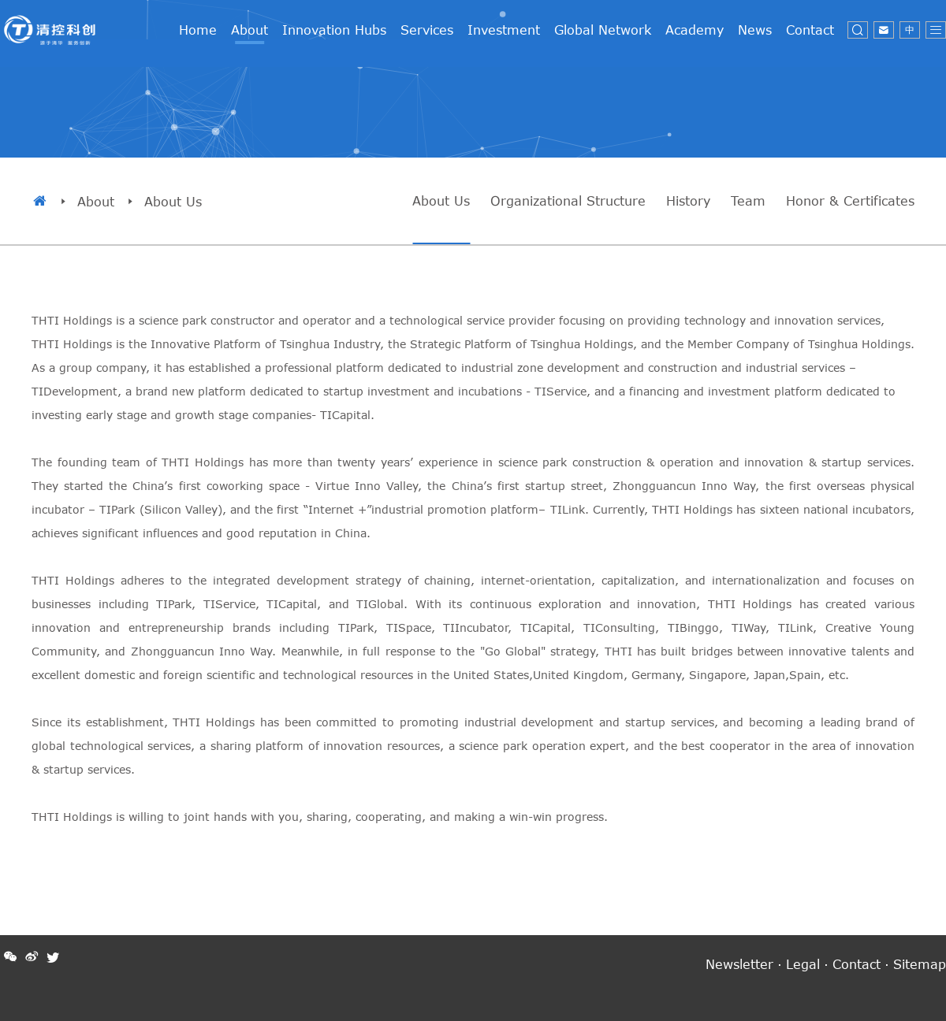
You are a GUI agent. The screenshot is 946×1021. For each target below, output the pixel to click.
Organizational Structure (568, 200)
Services (426, 29)
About (249, 29)
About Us (441, 200)
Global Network (602, 29)
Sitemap (919, 963)
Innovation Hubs (334, 29)
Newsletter (739, 963)
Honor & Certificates (850, 200)
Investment (503, 29)
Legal (803, 963)
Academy (694, 29)
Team (748, 200)
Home (198, 29)
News (755, 29)
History (688, 200)
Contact (810, 29)
